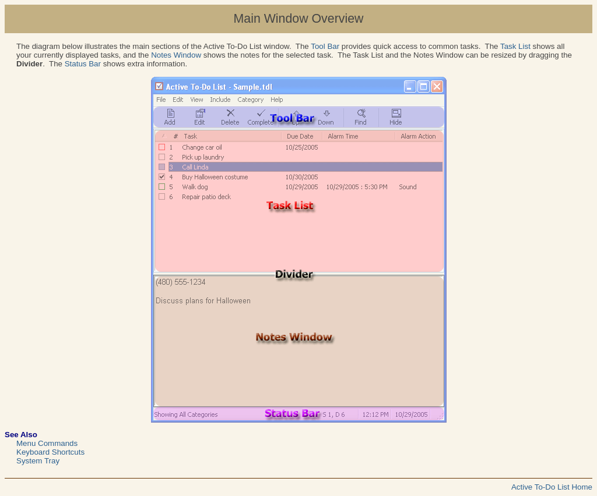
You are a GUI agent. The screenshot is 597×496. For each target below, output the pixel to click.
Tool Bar (325, 46)
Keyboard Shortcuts (50, 452)
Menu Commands (47, 443)
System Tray (37, 460)
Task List (515, 46)
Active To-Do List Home (551, 487)
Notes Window (176, 55)
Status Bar (83, 63)
